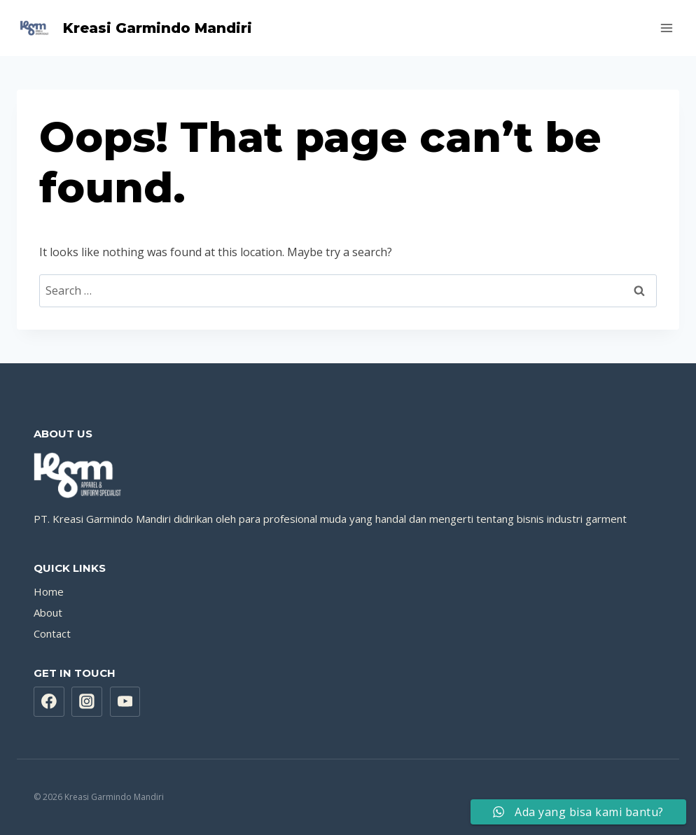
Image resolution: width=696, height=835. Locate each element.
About (48, 612)
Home (49, 591)
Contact (52, 633)
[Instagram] (86, 702)
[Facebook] (49, 702)
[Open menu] (666, 27)
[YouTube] (125, 702)
